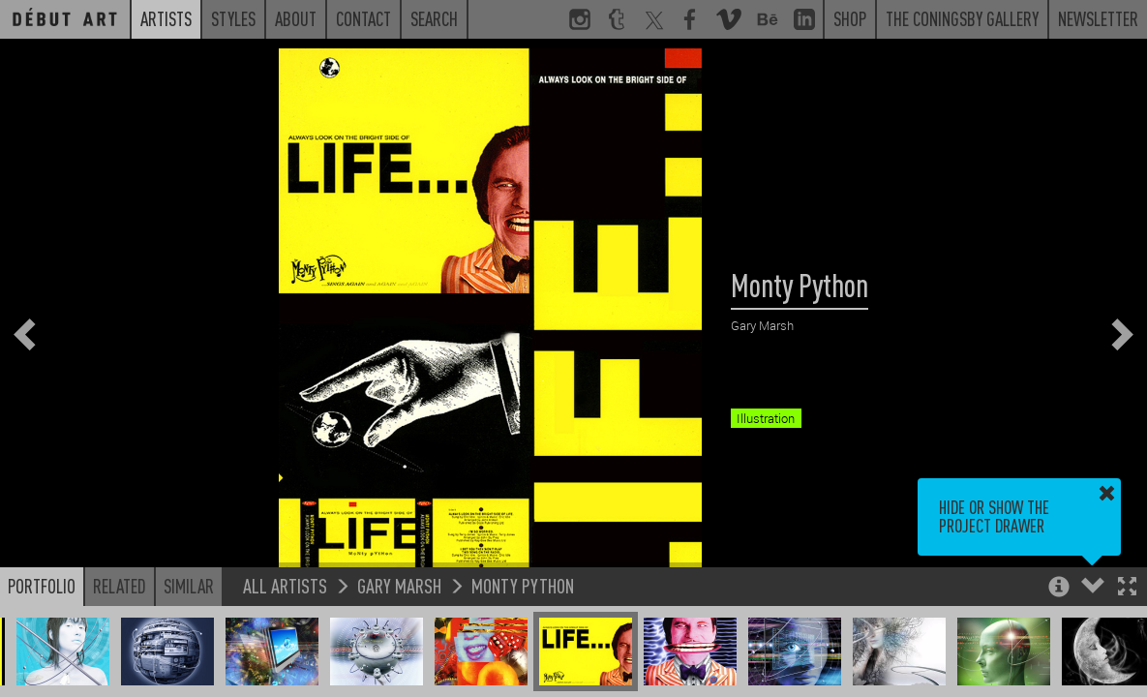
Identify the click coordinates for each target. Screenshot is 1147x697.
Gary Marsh (399, 585)
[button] (1127, 588)
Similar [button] (189, 585)
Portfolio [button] (41, 585)
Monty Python (522, 585)
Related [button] (119, 585)
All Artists (285, 585)
